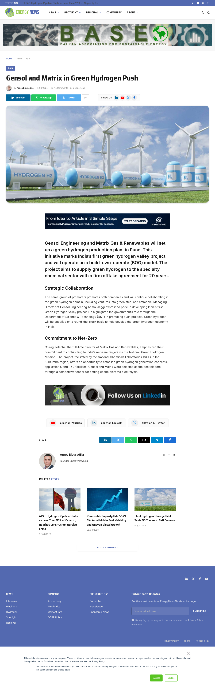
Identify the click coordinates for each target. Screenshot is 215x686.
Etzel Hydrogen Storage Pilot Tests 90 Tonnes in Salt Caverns (155, 518)
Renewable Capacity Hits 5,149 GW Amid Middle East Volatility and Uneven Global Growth (106, 520)
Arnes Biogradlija (25, 88)
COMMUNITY (114, 12)
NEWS (52, 12)
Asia (28, 58)
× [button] (188, 653)
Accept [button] (156, 678)
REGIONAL (92, 12)
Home (19, 58)
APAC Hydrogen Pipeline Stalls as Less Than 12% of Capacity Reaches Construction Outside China (63, 3)
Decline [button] (171, 678)
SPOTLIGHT (71, 12)
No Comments (59, 88)
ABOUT (131, 12)
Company (53, 594)
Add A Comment (107, 547)
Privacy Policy (195, 620)
